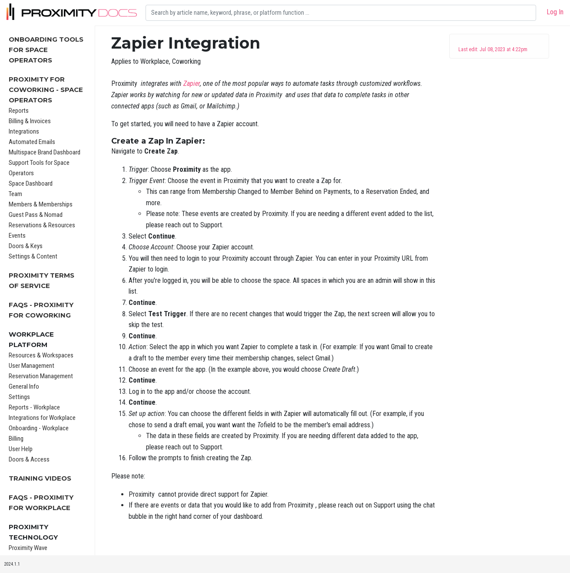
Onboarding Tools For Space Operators (46, 49)
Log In (555, 12)
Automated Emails (32, 142)
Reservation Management (41, 376)
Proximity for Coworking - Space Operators (46, 89)
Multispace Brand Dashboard (44, 152)
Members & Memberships (41, 204)
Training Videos (40, 478)
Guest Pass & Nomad (36, 215)
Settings (19, 397)
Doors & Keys (26, 246)
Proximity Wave (28, 548)
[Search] (341, 13)
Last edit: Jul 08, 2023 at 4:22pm (492, 49)
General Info (24, 386)
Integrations (24, 131)
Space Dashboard (31, 183)
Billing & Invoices (30, 121)
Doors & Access (29, 459)
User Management (31, 366)
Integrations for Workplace (42, 418)
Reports (19, 111)
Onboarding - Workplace (39, 428)
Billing (16, 438)
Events (17, 235)
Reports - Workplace (34, 407)
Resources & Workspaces (41, 355)
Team (15, 194)
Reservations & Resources (42, 225)
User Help (21, 449)
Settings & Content (33, 256)
